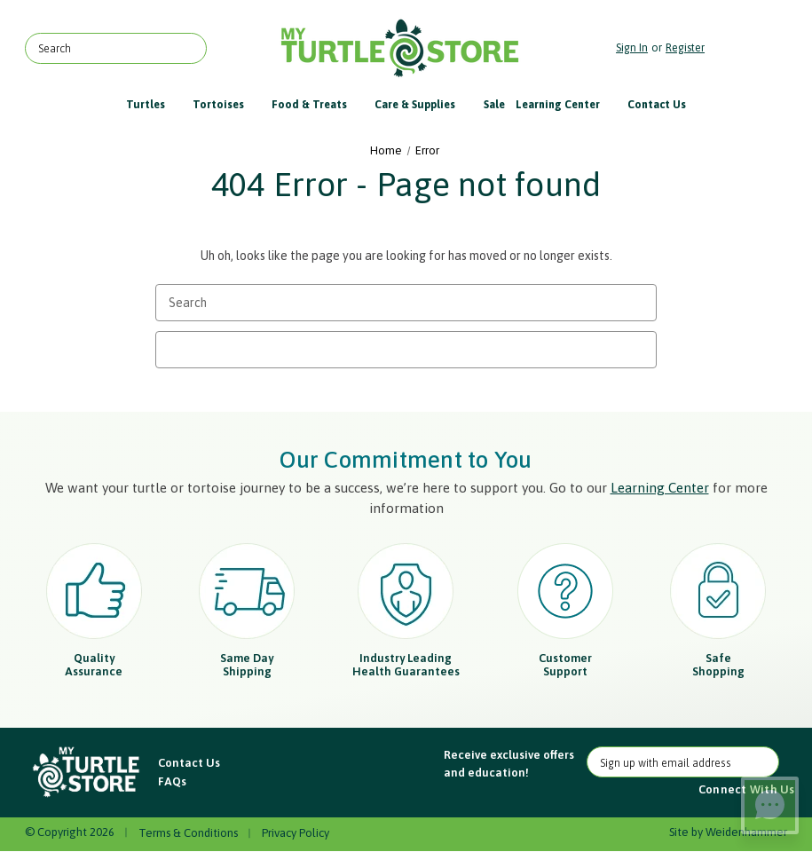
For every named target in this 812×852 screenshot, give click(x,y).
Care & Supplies (423, 105)
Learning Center (566, 105)
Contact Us (656, 105)
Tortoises (227, 105)
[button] (87, 772)
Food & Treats (318, 105)
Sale (494, 105)
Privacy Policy (295, 833)
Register (685, 48)
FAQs (172, 781)
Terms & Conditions (188, 833)
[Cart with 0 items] (750, 48)
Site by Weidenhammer (728, 832)
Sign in (632, 48)
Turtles (154, 105)
